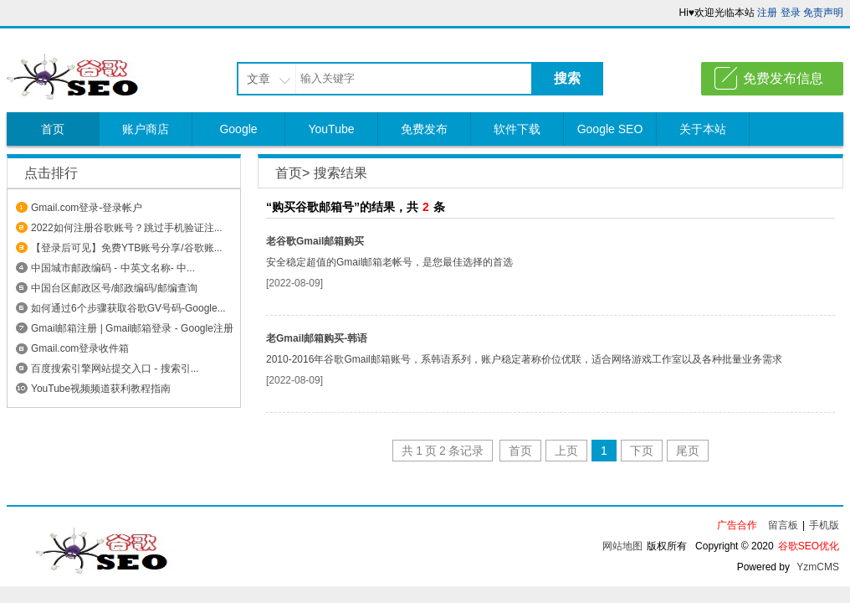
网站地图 (622, 546)
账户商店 (145, 129)
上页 (566, 450)
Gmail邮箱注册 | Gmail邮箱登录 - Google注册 (132, 328)
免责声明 (823, 12)
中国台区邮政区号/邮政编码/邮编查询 (114, 288)
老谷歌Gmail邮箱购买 (315, 241)
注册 (767, 12)
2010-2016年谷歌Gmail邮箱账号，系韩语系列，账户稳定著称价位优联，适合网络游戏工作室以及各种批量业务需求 (524, 359)
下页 (641, 450)
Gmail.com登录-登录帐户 (86, 208)
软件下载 (517, 129)
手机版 (824, 525)
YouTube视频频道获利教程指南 (101, 388)
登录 (791, 12)
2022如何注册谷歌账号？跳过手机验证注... (127, 228)
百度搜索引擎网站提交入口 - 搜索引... (115, 368)
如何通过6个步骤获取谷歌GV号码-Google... (128, 308)
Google (238, 129)
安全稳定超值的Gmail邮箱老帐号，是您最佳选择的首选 (389, 262)
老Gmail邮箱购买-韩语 (316, 338)
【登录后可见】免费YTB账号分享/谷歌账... (127, 248)
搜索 (567, 78)
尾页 (687, 450)
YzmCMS (817, 567)
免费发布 (424, 129)
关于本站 (702, 129)
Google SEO (610, 129)
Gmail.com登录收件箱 (80, 348)
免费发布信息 (783, 78)
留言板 (783, 525)
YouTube (331, 129)
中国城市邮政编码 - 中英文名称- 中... (113, 268)
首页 (52, 129)
